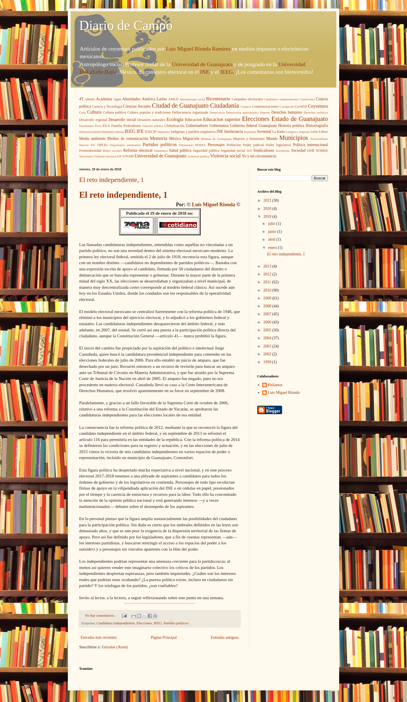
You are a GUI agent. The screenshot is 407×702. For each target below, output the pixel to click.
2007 (267, 314)
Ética (98, 125)
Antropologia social (192, 99)
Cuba (82, 112)
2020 (267, 209)
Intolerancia (233, 131)
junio (272, 231)
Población (234, 145)
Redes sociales (112, 150)
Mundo (272, 138)
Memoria (158, 138)
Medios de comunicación (127, 138)
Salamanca (161, 150)
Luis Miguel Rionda (213, 204)
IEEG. (227, 72)
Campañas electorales (247, 99)
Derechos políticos (316, 112)
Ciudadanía (224, 105)
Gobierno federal (243, 125)
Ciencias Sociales (137, 106)
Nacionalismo (319, 138)
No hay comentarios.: (100, 616)
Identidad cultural (112, 131)
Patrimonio (186, 145)
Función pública (152, 125)
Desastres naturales (151, 120)
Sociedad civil (302, 150)
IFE (140, 131)
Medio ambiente (92, 138)
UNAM (128, 156)
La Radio (278, 132)
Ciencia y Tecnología (107, 106)
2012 (267, 274)
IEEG (130, 131)
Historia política (291, 125)
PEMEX (200, 145)
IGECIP (151, 132)
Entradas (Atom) (114, 647)
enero (273, 247)
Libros (323, 132)
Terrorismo (86, 156)
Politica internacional (310, 145)
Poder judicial (253, 145)
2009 (267, 298)
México (175, 138)
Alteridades (131, 99)
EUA (106, 126)
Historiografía (317, 125)
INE (204, 72)
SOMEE (322, 151)
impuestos (163, 131)
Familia (116, 126)
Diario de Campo (126, 25)
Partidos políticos (160, 144)
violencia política (198, 156)
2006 (267, 322)
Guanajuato (268, 125)
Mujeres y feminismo (249, 139)
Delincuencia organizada (190, 112)
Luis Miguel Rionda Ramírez (198, 49)
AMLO (173, 99)
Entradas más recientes (99, 637)
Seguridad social (233, 151)
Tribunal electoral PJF (108, 156)
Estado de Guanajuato (299, 118)
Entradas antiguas (225, 637)
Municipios (293, 137)
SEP (249, 150)
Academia (104, 99)
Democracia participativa (242, 112)
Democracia (217, 112)
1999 (267, 362)
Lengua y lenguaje (298, 131)
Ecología (174, 119)
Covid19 (301, 106)
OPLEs (103, 145)
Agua (117, 99)
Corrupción (287, 106)
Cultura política (114, 112)
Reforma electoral (137, 150)
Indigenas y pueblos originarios (193, 132)
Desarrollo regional (93, 120)
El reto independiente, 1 (111, 179)
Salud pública (180, 150)
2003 (267, 346)
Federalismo (132, 126)
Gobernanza (219, 125)
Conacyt (246, 106)
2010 (267, 290)
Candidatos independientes (281, 99)
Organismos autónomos (125, 145)
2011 (267, 282)
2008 (267, 306)
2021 (267, 200)
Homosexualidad (90, 131)
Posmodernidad (90, 151)
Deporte (265, 112)
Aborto (90, 99)
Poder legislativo (278, 145)
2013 (267, 266)
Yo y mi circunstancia (259, 156)
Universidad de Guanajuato (202, 64)
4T (81, 99)
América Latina (154, 99)
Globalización (174, 126)
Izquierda (250, 131)
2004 (267, 338)
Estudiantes (86, 125)
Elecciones (255, 118)
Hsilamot (275, 385)
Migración (191, 138)
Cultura (94, 112)
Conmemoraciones (265, 106)
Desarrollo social (122, 120)
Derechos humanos (286, 112)
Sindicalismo (263, 150)
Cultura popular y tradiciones (149, 112)
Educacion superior (222, 119)
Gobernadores (197, 125)
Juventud (264, 131)
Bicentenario (218, 98)
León (314, 132)
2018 (267, 216)
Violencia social (225, 155)
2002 (267, 354)
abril (272, 239)
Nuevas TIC (87, 145)
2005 (267, 330)
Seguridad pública (206, 151)
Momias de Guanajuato (216, 138)
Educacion (193, 120)
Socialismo (283, 150)
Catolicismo (307, 99)
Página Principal (164, 637)
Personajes (216, 145)
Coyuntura (318, 106)
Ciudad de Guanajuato (180, 105)
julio (272, 223)
